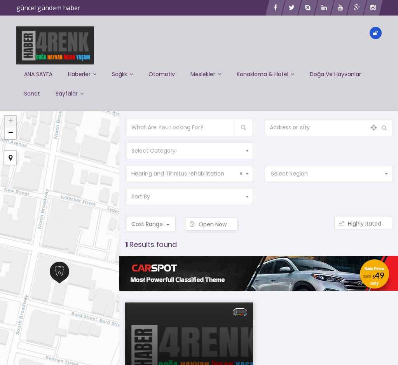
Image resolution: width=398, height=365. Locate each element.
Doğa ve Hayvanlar (335, 74)
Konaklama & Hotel (265, 74)
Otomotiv (161, 74)
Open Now (211, 224)
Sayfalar (70, 93)
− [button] (10, 133)
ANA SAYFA (38, 74)
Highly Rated (363, 224)
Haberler (82, 74)
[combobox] (189, 150)
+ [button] (10, 121)
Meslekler (205, 74)
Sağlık (122, 74)
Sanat (32, 93)
